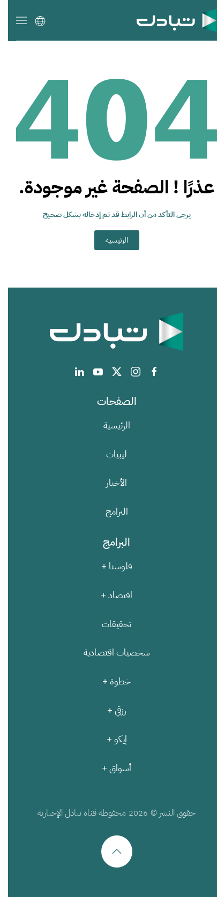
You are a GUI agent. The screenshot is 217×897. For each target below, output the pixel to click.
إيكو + (109, 739)
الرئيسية (109, 240)
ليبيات (108, 454)
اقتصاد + (108, 595)
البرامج (109, 511)
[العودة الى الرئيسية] (169, 20)
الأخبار (108, 482)
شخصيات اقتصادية (109, 652)
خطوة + (108, 681)
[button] (13, 20)
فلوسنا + (108, 566)
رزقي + (108, 710)
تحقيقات (108, 624)
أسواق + (108, 768)
